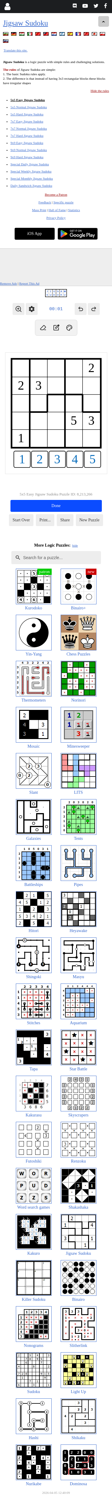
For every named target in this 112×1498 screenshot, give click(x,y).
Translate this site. (15, 50)
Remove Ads (8, 283)
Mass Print (39, 210)
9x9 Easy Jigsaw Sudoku (26, 143)
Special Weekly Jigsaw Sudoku (30, 171)
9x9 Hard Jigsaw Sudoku (26, 157)
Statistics (74, 210)
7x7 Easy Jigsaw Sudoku (26, 121)
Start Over (21, 520)
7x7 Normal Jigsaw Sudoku (28, 128)
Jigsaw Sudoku (25, 23)
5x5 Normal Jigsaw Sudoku (28, 107)
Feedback (45, 202)
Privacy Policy (55, 217)
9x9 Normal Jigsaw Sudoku (28, 150)
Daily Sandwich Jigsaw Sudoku (31, 185)
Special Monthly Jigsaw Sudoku (31, 178)
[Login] (7, 6)
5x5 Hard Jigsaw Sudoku (26, 114)
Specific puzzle (63, 202)
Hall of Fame (57, 210)
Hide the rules (99, 90)
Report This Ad (29, 283)
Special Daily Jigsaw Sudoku (29, 164)
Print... (45, 520)
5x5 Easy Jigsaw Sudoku (27, 100)
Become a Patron (56, 194)
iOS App (34, 233)
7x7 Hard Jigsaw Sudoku (26, 135)
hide (75, 545)
